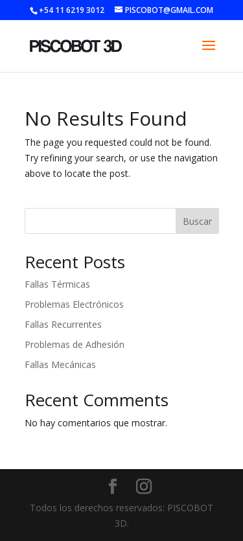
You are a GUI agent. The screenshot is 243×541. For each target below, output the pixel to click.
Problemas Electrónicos (74, 304)
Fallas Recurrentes (63, 324)
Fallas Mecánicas (60, 364)
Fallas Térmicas (57, 284)
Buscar (197, 221)
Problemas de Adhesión (74, 344)
